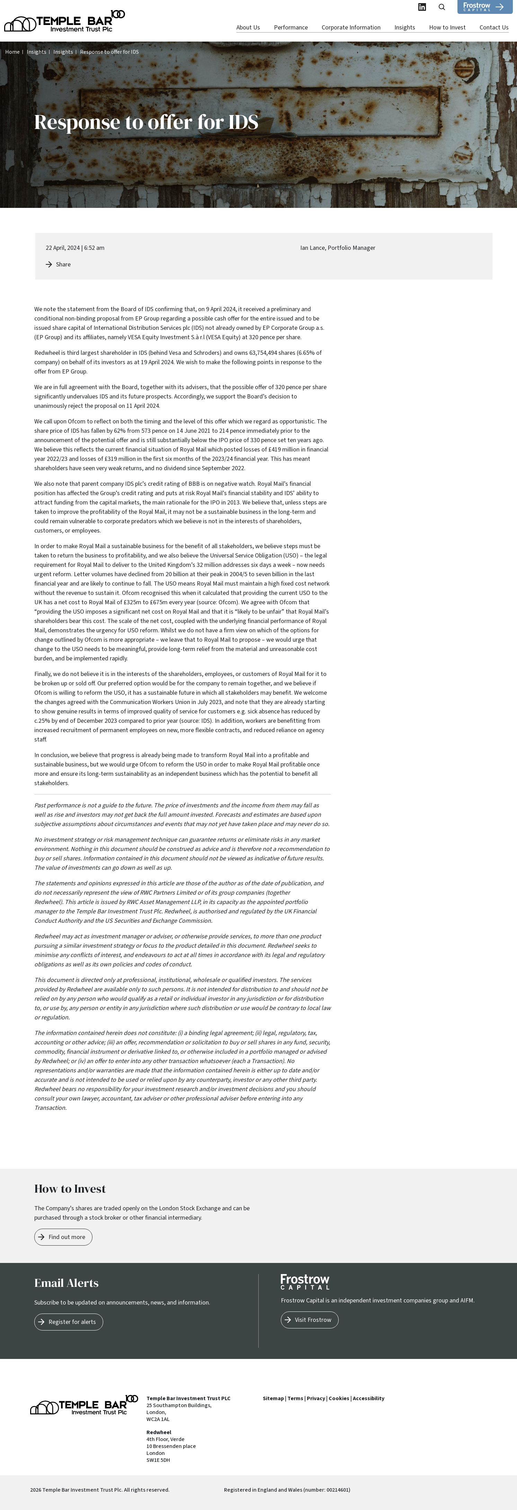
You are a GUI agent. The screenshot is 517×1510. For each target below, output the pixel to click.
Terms (295, 1398)
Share (63, 264)
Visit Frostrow (313, 1320)
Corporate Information (351, 27)
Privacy (316, 1398)
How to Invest (447, 27)
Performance (291, 27)
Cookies (339, 1398)
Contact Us (494, 27)
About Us (248, 27)
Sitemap (273, 1398)
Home (12, 52)
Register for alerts (72, 1322)
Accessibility (368, 1398)
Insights (404, 27)
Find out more (66, 1237)
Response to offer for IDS (109, 52)
